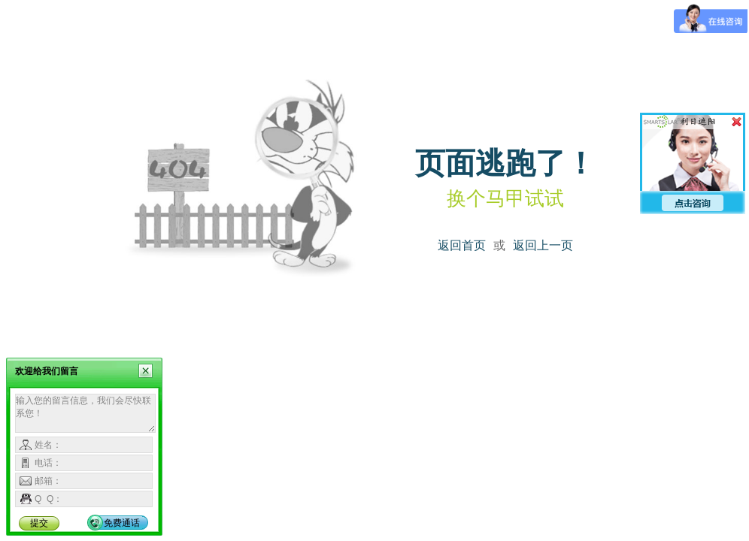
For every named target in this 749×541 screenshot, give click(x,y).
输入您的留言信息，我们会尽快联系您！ (85, 413)
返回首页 (462, 245)
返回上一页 (543, 245)
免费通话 (122, 523)
